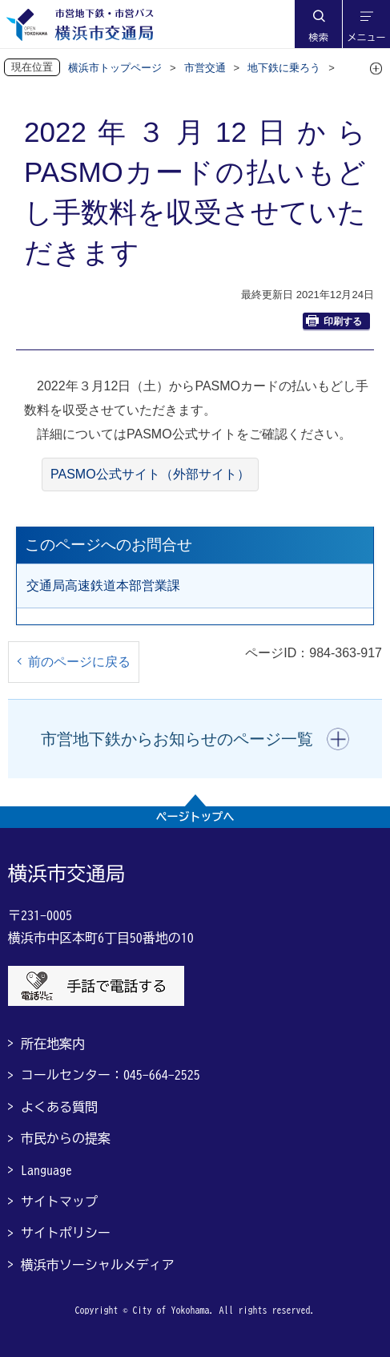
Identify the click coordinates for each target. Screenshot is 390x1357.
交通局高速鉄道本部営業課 (103, 585)
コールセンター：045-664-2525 (110, 1074)
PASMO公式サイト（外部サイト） (150, 474)
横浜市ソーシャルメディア (98, 1264)
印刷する (334, 321)
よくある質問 (59, 1107)
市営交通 (205, 68)
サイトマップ (59, 1201)
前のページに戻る (79, 661)
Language (46, 1170)
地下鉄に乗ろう (283, 68)
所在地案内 (53, 1043)
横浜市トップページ (115, 68)
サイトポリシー (66, 1232)
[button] (318, 24)
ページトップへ (195, 816)
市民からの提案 (66, 1138)
